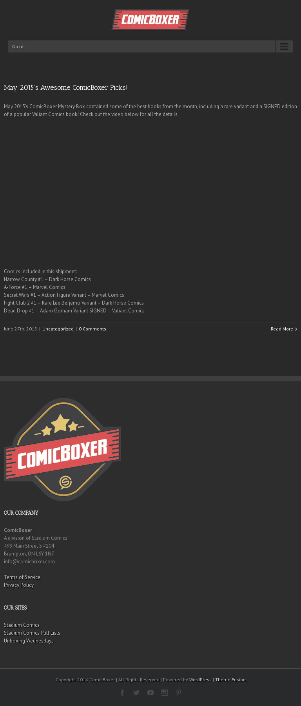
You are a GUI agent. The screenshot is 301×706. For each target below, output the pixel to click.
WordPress (200, 679)
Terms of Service (22, 577)
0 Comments (92, 329)
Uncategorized (58, 329)
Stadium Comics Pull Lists (32, 633)
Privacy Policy (19, 585)
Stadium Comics (22, 625)
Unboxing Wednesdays (29, 640)
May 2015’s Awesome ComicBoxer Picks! (66, 87)
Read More (282, 329)
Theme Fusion (230, 679)
